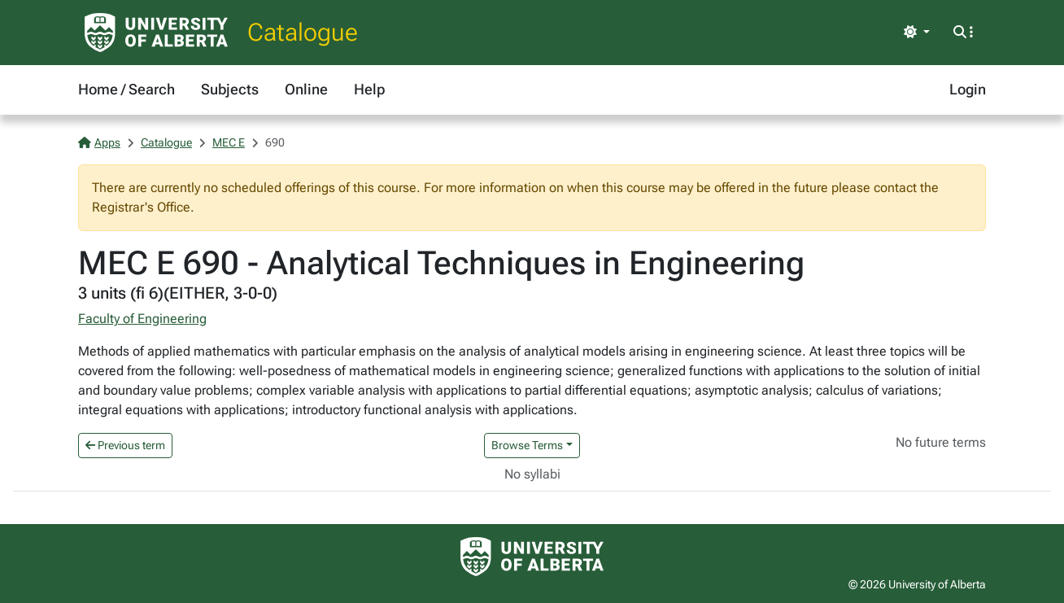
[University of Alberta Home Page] (156, 32)
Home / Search (126, 89)
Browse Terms (527, 445)
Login (967, 89)
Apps (99, 142)
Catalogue (302, 32)
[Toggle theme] (916, 32)
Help (369, 89)
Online (306, 89)
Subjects (230, 89)
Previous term (125, 445)
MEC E (228, 142)
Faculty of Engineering (142, 318)
